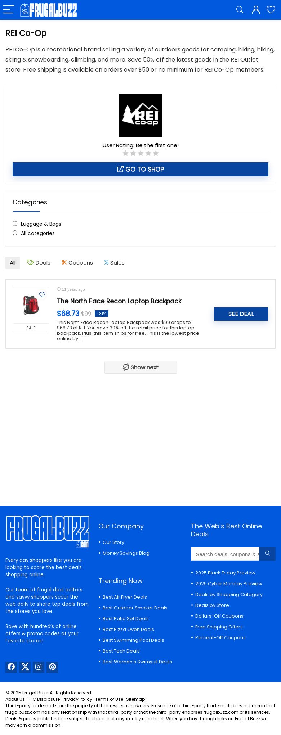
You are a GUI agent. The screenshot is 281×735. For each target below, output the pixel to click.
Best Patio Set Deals (126, 618)
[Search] (240, 9)
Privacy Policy (77, 699)
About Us (15, 699)
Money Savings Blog (126, 553)
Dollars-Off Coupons (219, 616)
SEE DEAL (241, 314)
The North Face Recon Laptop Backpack (119, 301)
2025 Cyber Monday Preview (228, 583)
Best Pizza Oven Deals (128, 629)
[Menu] (8, 9)
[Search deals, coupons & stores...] (267, 554)
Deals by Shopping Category (229, 594)
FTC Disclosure (44, 699)
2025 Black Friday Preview (225, 572)
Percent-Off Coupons (220, 637)
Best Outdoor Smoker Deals (135, 607)
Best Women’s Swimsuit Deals (137, 661)
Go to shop (140, 169)
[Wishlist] (271, 9)
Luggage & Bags (41, 223)
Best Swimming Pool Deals (133, 640)
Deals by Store (212, 605)
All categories (38, 233)
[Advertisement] (140, 434)
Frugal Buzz (35, 693)
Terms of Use (109, 699)
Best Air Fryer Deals (125, 597)
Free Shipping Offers (219, 626)
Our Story (113, 542)
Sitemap (135, 699)
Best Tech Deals (121, 651)
